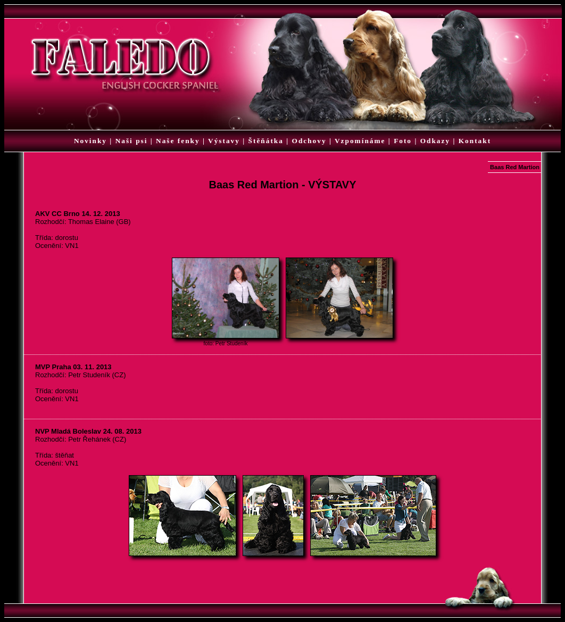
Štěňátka (266, 141)
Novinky (90, 141)
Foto (403, 141)
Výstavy (224, 141)
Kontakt (475, 141)
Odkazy (435, 141)
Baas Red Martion (514, 167)
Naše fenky (178, 141)
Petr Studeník (231, 343)
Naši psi (131, 141)
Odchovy (309, 141)
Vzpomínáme (360, 141)
